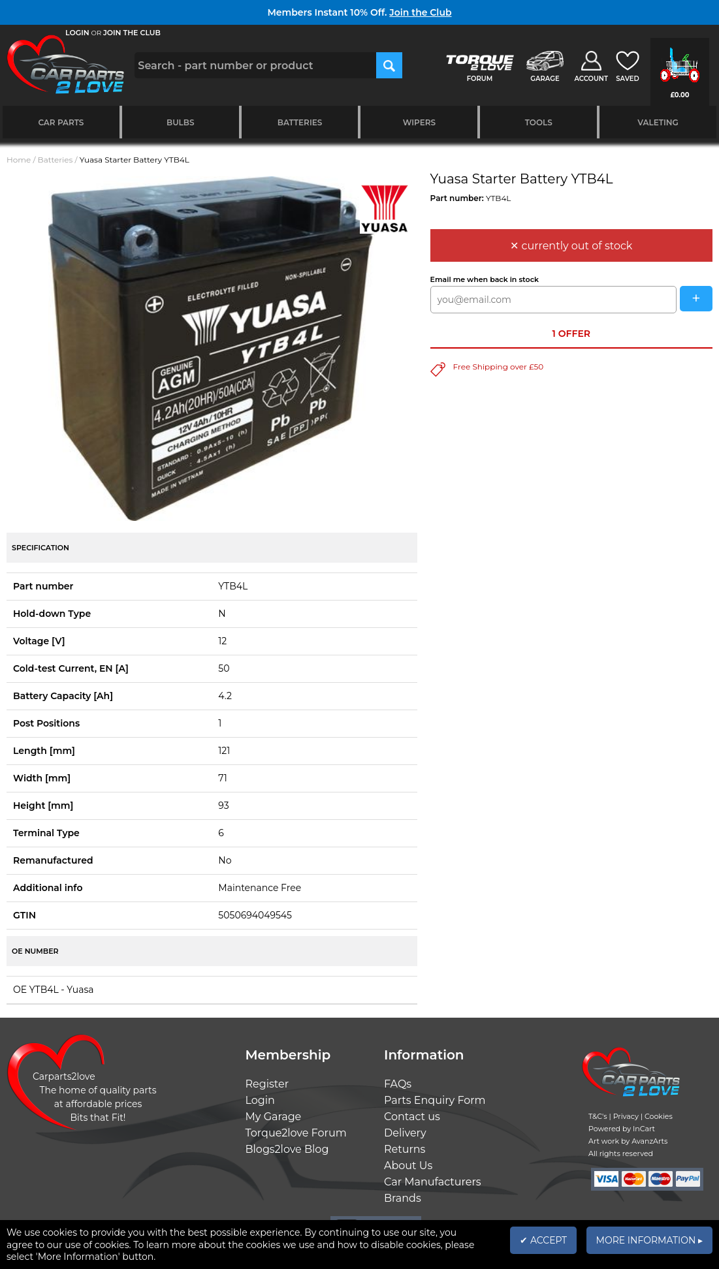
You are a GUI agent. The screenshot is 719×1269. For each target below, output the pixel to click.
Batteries (300, 122)
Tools (538, 122)
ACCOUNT (591, 78)
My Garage (274, 1116)
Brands (402, 1198)
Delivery (405, 1133)
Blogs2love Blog (287, 1149)
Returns (404, 1149)
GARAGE (544, 78)
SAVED (627, 78)
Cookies (659, 1116)
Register (267, 1084)
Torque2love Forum (296, 1133)
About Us (408, 1165)
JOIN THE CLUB (132, 32)
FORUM (479, 78)
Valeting (658, 122)
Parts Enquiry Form (435, 1100)
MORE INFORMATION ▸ (649, 1240)
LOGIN (77, 32)
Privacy (626, 1116)
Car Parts (61, 122)
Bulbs (180, 122)
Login (260, 1100)
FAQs (397, 1084)
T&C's (597, 1116)
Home (19, 159)
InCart (644, 1128)
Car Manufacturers (432, 1182)
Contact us (412, 1116)
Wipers (419, 122)
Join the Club (420, 12)
